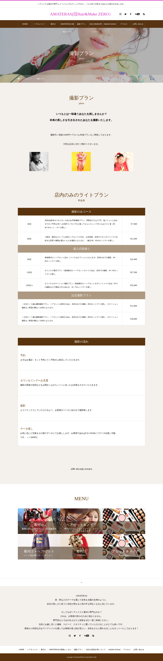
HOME (25, 24)
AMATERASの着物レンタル (67, 25)
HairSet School (110, 24)
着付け (53, 24)
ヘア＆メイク (39, 24)
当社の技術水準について (95, 25)
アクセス (123, 24)
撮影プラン (81, 24)
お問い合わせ (138, 24)
